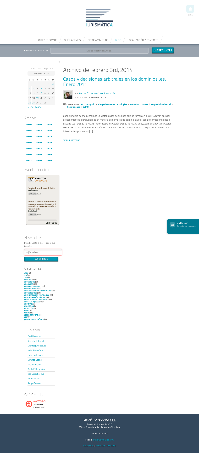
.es (25, 275)
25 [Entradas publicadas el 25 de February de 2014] (33, 102)
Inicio (190, 10)
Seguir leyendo (71, 140)
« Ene (31, 107)
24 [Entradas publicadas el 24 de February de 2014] (29, 102)
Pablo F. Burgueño (36, 369)
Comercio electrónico (34, 319)
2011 (49, 148)
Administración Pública (34, 297)
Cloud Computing (31, 315)
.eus (26, 277)
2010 (29, 154)
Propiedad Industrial (161, 104)
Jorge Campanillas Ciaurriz (97, 93)
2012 (39, 148)
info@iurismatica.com (103, 439)
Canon (27, 312)
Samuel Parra (34, 378)
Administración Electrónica (36, 295)
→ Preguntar (163, 50)
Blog (118, 40)
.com (26, 273)
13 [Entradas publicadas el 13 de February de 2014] (41, 93)
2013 (29, 148)
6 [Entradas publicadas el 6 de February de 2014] (41, 88)
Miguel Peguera (35, 364)
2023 (29, 130)
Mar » (38, 107)
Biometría (28, 308)
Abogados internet (32, 286)
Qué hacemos (72, 40)
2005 (49, 160)
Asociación (29, 306)
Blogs (26, 310)
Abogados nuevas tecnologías (37, 290)
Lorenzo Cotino (35, 359)
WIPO (86, 106)
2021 (39, 130)
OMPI (145, 104)
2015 (39, 142)
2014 (49, 142)
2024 (49, 124)
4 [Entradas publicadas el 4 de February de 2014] (33, 88)
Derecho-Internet (36, 341)
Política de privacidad (105, 445)
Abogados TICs (30, 293)
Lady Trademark (35, 355)
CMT (26, 317)
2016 (29, 142)
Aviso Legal (88, 445)
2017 (49, 136)
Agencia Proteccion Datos (35, 299)
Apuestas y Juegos (32, 301)
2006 (39, 160)
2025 (39, 124)
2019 (29, 136)
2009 (39, 154)
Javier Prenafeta (35, 350)
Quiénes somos (47, 40)
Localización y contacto (143, 40)
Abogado (28, 279)
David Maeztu (34, 336)
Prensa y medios (98, 40)
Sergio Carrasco (35, 383)
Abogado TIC (29, 282)
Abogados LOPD (31, 288)
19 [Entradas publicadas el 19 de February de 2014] (37, 98)
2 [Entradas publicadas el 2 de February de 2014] (53, 83)
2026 (29, 124)
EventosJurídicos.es (37, 345)
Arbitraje (28, 304)
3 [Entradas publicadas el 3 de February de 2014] (29, 88)
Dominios (134, 104)
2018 (39, 136)
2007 (29, 160)
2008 (49, 154)
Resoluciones (73, 106)
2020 (49, 130)
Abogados (28, 284)
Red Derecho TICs (36, 373)
